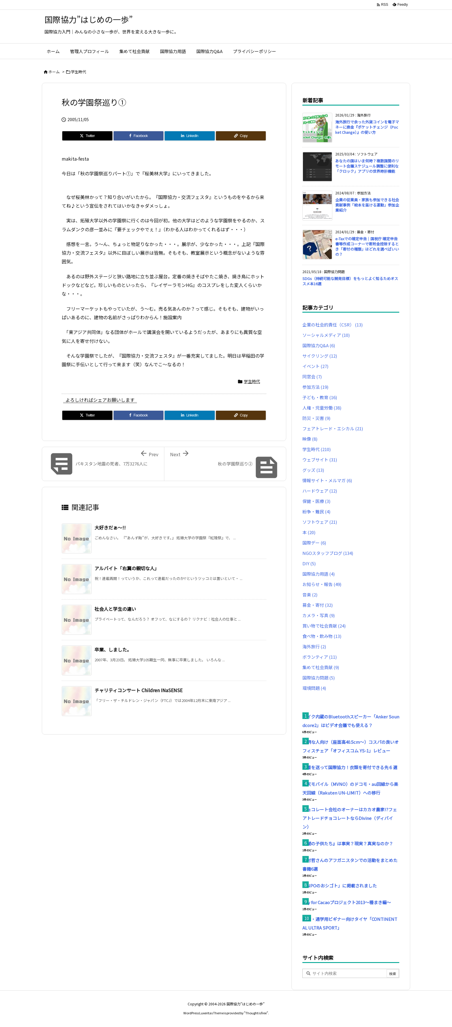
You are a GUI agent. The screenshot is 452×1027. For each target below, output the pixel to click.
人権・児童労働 (321, 408)
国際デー (314, 543)
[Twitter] (87, 135)
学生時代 (78, 71)
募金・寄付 (317, 605)
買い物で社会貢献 (324, 626)
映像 (309, 439)
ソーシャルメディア (326, 335)
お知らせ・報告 (321, 584)
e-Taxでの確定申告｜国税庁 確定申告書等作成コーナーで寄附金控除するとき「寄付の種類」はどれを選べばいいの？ (367, 246)
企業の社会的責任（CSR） (332, 325)
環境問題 (314, 688)
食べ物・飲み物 (321, 636)
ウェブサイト (319, 460)
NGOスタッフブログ (327, 553)
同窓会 (312, 376)
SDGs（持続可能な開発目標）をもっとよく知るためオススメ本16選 (350, 281)
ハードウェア (319, 491)
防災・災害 (316, 418)
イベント (315, 366)
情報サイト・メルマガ (327, 480)
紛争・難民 (316, 511)
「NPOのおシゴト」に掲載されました (339, 886)
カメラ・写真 (318, 615)
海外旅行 (314, 646)
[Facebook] (139, 135)
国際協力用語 (318, 574)
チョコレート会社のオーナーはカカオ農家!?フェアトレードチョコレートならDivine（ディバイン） (349, 818)
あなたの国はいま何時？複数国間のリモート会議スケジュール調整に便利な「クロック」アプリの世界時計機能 (367, 166)
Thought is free (256, 1013)
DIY (309, 563)
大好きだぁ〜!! (110, 527)
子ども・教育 (319, 397)
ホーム (54, 71)
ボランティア (319, 657)
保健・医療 (316, 501)
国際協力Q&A (318, 345)
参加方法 (315, 387)
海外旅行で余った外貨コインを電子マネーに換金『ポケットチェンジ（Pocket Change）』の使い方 (367, 127)
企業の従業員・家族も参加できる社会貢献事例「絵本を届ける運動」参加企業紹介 (367, 205)
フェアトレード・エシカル (332, 428)
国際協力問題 (318, 678)
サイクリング (319, 356)
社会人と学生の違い (115, 608)
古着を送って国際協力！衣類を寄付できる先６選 (349, 767)
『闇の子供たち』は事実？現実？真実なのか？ (347, 843)
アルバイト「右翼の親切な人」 (127, 568)
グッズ (313, 470)
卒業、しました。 (113, 649)
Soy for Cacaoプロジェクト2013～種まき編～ (346, 902)
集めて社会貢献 (320, 667)
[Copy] (241, 135)
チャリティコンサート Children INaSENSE (138, 690)
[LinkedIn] (190, 135)
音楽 (309, 595)
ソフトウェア (319, 522)
